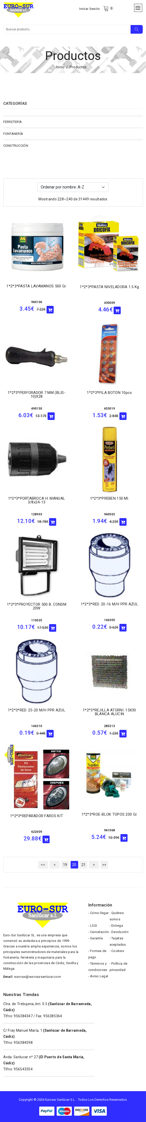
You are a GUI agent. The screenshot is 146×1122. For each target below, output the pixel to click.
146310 (36, 726)
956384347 (23, 1016)
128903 (36, 514)
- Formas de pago (97, 954)
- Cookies (117, 951)
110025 (36, 620)
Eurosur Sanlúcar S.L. (60, 1100)
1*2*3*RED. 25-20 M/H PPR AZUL (36, 710)
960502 (109, 514)
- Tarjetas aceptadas (118, 941)
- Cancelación (98, 932)
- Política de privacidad (119, 967)
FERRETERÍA (12, 122)
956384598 (23, 1043)
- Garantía (95, 938)
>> (104, 865)
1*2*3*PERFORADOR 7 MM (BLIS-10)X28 (37, 394)
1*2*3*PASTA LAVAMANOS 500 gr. (36, 286)
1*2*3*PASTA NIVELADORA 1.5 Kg (109, 287)
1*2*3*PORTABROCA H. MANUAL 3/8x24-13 (36, 500)
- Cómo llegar (98, 913)
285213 (109, 726)
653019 (109, 408)
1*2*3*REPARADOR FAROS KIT (36, 816)
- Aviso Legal (98, 976)
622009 (36, 832)
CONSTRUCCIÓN (15, 145)
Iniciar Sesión (89, 9)
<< (43, 865)
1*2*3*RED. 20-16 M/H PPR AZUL (109, 604)
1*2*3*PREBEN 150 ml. (109, 498)
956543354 (23, 1069)
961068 (109, 830)
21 (83, 865)
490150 (36, 408)
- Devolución (119, 932)
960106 (36, 302)
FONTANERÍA (13, 134)
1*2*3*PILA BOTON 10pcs (109, 392)
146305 (109, 620)
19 (65, 865)
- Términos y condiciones (97, 967)
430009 (109, 303)
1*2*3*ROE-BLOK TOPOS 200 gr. (109, 814)
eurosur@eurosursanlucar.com (37, 977)
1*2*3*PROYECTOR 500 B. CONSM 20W (36, 606)
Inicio (60, 67)
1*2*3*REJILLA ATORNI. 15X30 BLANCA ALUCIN (109, 712)
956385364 (52, 1016)
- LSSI (92, 925)
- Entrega (116, 925)
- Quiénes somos (117, 916)
